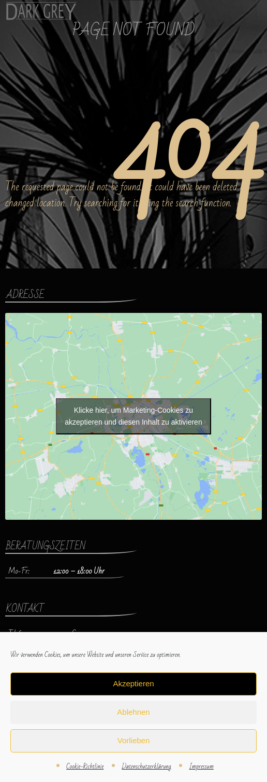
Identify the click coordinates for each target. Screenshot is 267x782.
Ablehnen (133, 712)
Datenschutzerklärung (146, 766)
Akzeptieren (133, 683)
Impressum (201, 766)
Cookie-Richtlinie (84, 766)
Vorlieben (133, 740)
